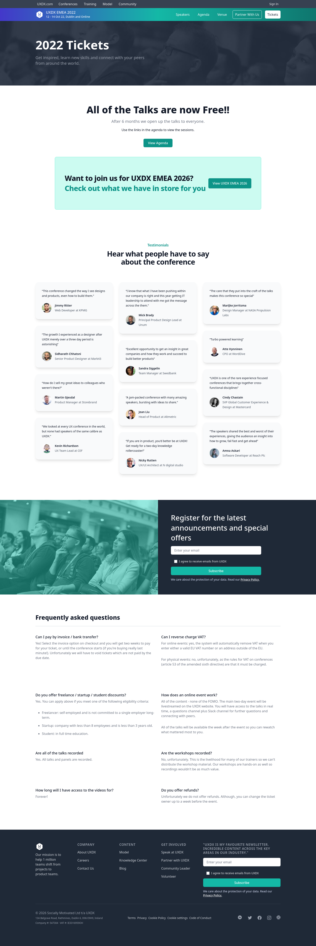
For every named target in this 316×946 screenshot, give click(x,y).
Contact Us (85, 868)
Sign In (274, 4)
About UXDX (86, 852)
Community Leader (175, 868)
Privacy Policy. (250, 579)
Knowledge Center (133, 860)
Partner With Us (247, 14)
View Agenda (158, 143)
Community (127, 4)
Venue (222, 14)
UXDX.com (45, 4)
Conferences (67, 4)
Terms (132, 918)
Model (107, 4)
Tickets (272, 14)
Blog (122, 868)
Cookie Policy (157, 918)
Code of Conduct (200, 918)
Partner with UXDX (175, 860)
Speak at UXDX (172, 852)
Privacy (142, 918)
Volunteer (168, 876)
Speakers (183, 14)
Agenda (203, 14)
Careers (83, 860)
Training (90, 4)
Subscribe (216, 571)
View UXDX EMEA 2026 (230, 183)
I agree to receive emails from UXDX (203, 561)
